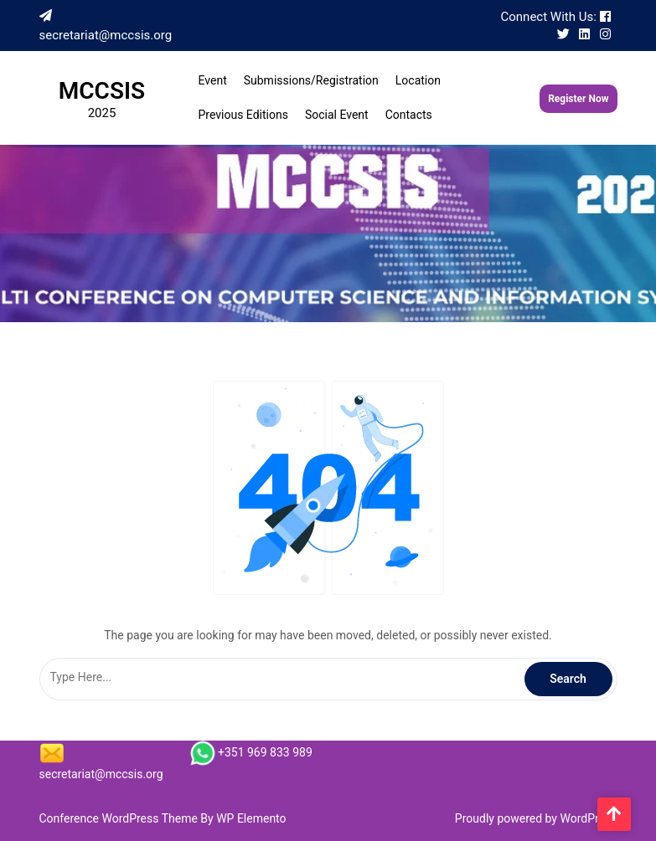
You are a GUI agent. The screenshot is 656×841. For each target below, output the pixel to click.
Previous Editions (243, 114)
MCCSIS (102, 91)
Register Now (578, 99)
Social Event (337, 114)
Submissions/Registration (311, 80)
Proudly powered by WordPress (536, 818)
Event (213, 80)
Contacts (408, 114)
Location (418, 80)
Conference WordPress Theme (120, 818)
